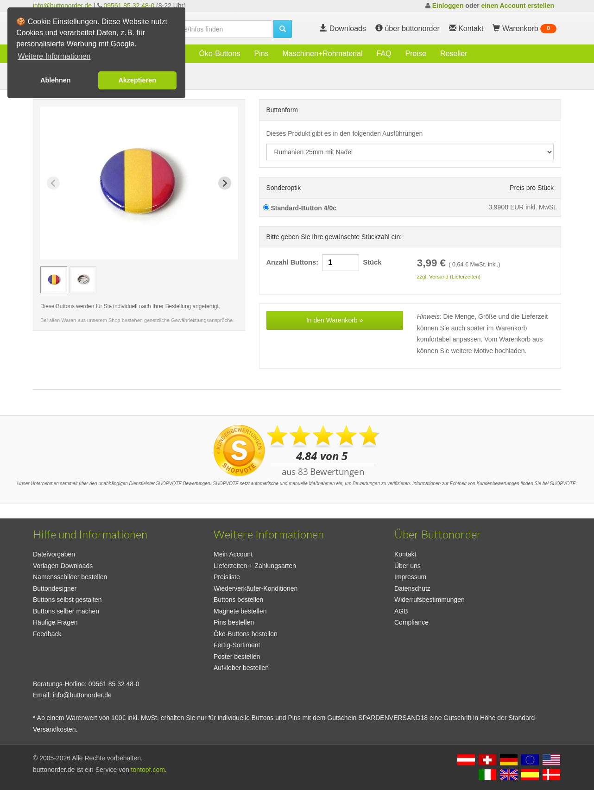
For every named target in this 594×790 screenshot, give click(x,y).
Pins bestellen (234, 622)
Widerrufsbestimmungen (429, 599)
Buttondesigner (54, 588)
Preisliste (227, 577)
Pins (261, 53)
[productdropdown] (410, 152)
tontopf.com (148, 769)
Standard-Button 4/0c (299, 208)
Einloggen (448, 5)
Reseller (454, 53)
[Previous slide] (53, 183)
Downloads (343, 28)
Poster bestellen (237, 656)
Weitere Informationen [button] (54, 56)
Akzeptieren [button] (137, 80)
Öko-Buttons (219, 53)
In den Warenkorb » (334, 320)
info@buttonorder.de (62, 5)
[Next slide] (224, 183)
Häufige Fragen (55, 622)
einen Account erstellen (517, 5)
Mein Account (233, 554)
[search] (214, 29)
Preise (415, 53)
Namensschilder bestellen (70, 577)
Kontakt (405, 554)
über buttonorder (407, 28)
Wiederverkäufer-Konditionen (255, 588)
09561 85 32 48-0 (128, 5)
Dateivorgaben (54, 554)
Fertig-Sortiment (237, 645)
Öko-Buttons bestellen (246, 634)
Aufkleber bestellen (241, 667)
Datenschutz (412, 588)
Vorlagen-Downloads (63, 565)
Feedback (47, 634)
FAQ (384, 53)
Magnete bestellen (240, 611)
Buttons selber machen (66, 611)
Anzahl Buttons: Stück (324, 262)
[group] (53, 279)
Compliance (411, 622)
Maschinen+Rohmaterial (323, 53)
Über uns (407, 565)
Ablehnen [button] (55, 80)
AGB (401, 611)
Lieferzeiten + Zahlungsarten (255, 565)
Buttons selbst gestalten (67, 599)
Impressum (410, 577)
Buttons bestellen (238, 599)
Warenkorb (524, 28)
